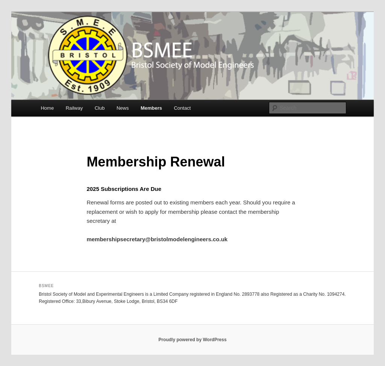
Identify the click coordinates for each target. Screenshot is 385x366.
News (123, 108)
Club (100, 108)
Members (151, 108)
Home (47, 108)
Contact (182, 108)
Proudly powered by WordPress (192, 339)
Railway (74, 108)
